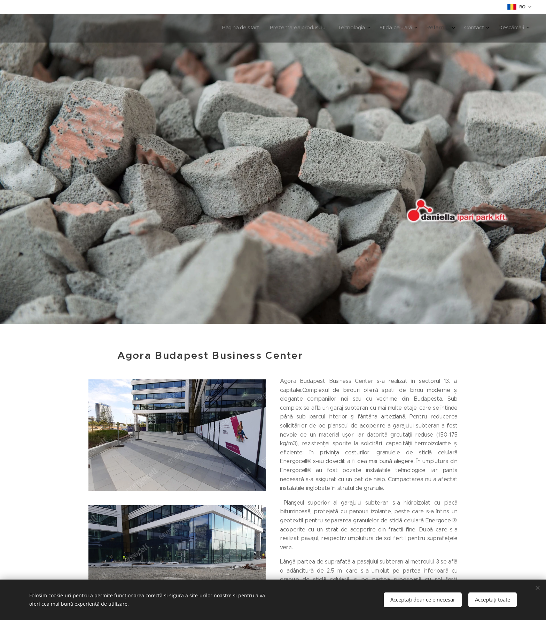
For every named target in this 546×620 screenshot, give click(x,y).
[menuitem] (445, 28)
